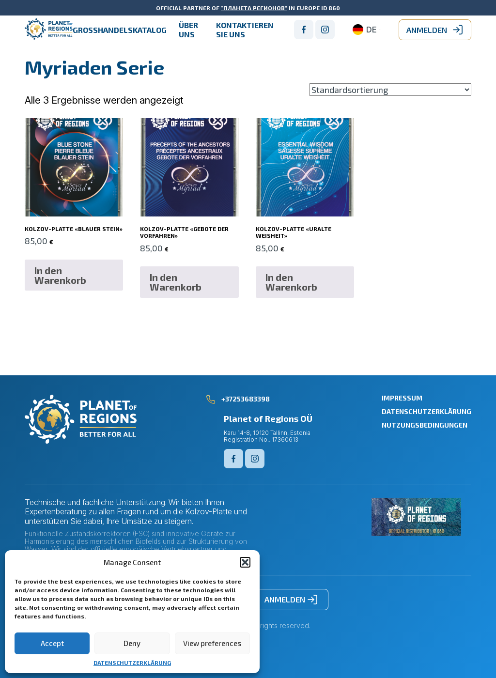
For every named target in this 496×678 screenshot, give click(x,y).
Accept (52, 643)
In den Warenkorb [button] (60, 275)
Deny (132, 643)
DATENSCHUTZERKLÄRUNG (132, 662)
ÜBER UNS (188, 29)
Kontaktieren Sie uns (245, 29)
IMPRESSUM (402, 398)
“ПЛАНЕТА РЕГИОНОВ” (254, 7)
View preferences (212, 643)
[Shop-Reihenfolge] (390, 89)
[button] (245, 562)
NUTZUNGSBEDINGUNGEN (424, 425)
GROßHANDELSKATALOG (120, 29)
